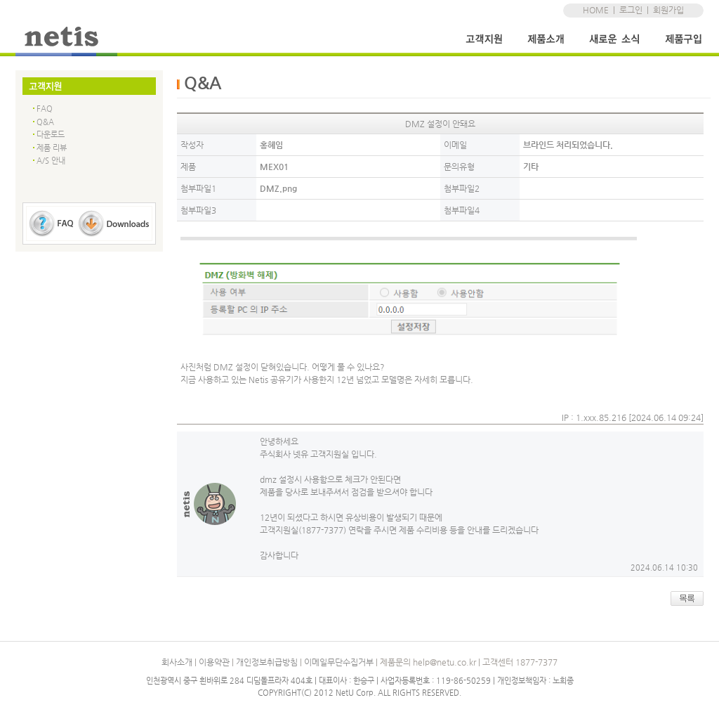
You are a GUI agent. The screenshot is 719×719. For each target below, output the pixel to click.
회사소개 (176, 662)
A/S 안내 (51, 160)
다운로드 (51, 134)
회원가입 (668, 10)
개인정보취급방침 (267, 662)
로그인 (630, 10)
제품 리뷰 (52, 148)
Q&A (45, 122)
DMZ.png (278, 188)
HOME (596, 10)
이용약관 (214, 662)
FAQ (45, 108)
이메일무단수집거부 (339, 662)
